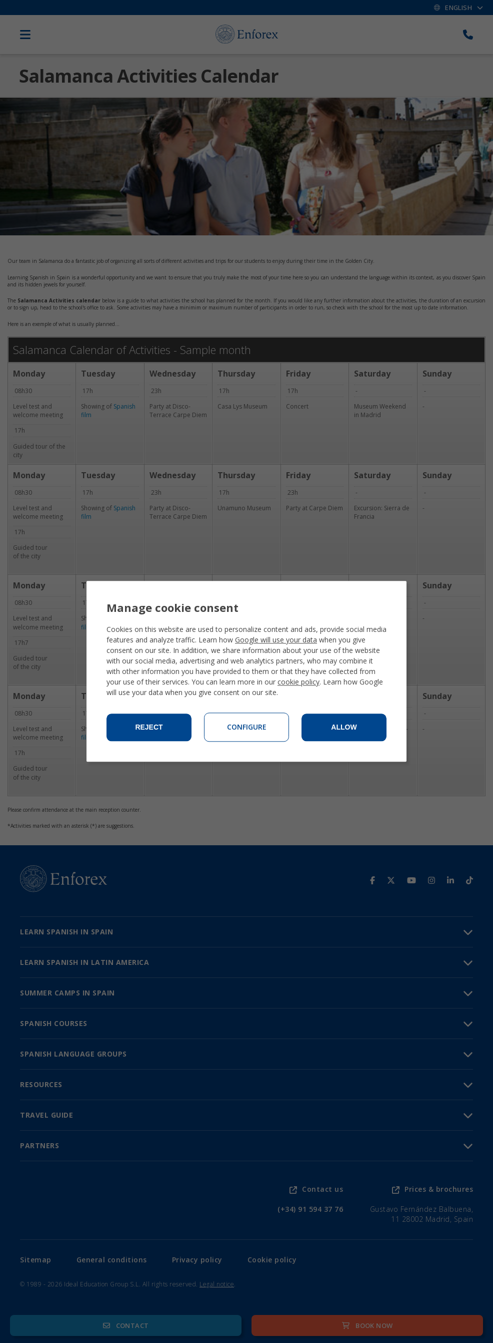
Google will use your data (276, 640)
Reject (148, 728)
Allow (343, 728)
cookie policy (299, 682)
